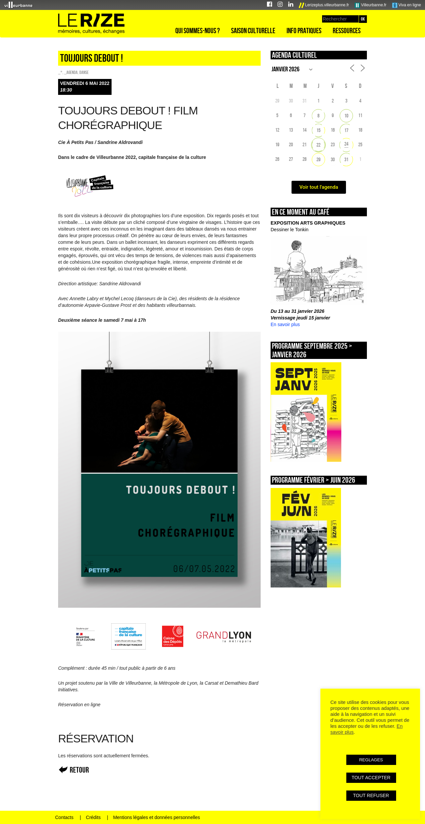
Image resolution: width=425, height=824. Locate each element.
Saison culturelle (253, 30)
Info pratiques (304, 30)
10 (346, 115)
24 (346, 144)
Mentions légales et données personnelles (156, 817)
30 (333, 159)
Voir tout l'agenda (318, 187)
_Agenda (71, 72)
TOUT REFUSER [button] (371, 795)
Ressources (347, 30)
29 (318, 159)
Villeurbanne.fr (370, 5)
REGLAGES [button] (371, 759)
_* (60, 72)
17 (346, 130)
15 (318, 130)
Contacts (64, 817)
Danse (84, 72)
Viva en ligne (406, 5)
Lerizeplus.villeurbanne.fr (324, 5)
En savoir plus (285, 324)
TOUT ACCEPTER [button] (371, 777)
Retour (79, 769)
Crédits (93, 817)
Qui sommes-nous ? (197, 30)
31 (346, 159)
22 (318, 145)
